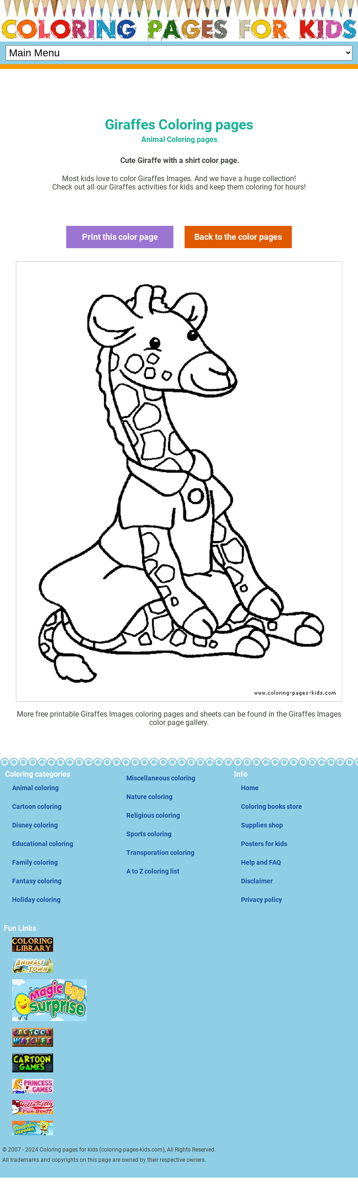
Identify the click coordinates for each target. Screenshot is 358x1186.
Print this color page (120, 237)
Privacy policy (261, 899)
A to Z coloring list (152, 871)
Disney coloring (35, 825)
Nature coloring (149, 796)
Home (250, 788)
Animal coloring (35, 788)
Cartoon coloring (37, 806)
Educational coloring (42, 843)
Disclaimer (257, 881)
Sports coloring (149, 834)
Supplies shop (262, 825)
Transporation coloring (160, 852)
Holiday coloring (36, 899)
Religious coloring (153, 815)
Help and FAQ (261, 862)
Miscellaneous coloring (160, 778)
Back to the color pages (238, 237)
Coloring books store (271, 806)
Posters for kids (264, 843)
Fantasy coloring (37, 881)
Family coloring (35, 862)
